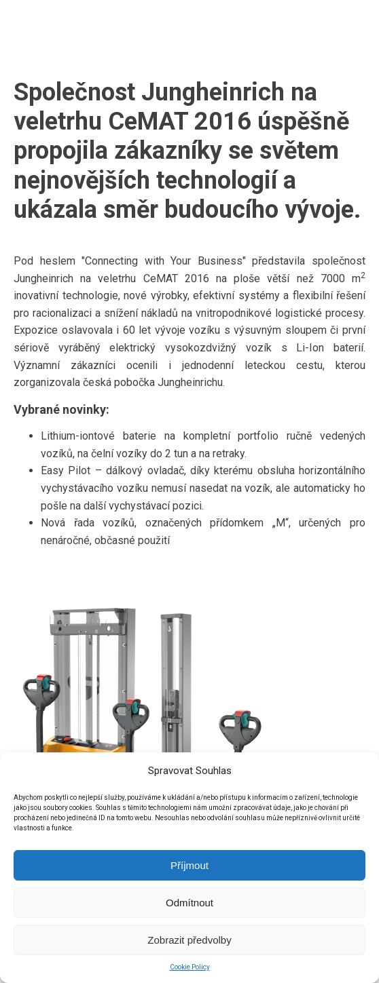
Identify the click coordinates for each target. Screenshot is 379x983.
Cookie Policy (190, 967)
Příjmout (189, 865)
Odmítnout (189, 902)
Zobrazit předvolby (189, 940)
